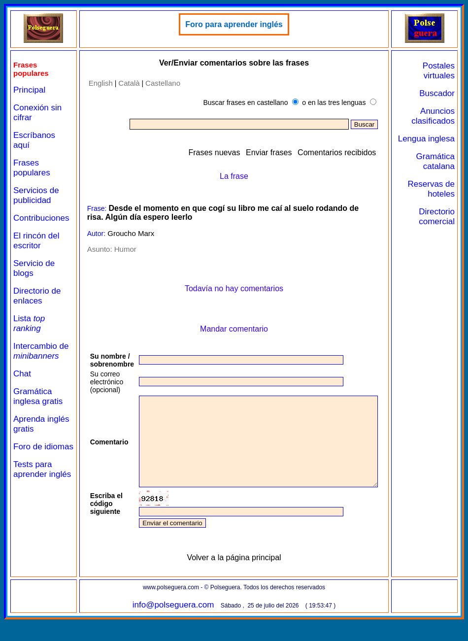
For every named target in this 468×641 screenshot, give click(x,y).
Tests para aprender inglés (32, 484)
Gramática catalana (439, 171)
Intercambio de (40, 351)
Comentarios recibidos (358, 152)
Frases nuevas (235, 152)
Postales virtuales (443, 70)
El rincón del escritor (36, 240)
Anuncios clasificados (437, 116)
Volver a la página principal (242, 575)
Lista (29, 323)
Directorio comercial (441, 226)
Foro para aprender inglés (242, 24)
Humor (120, 249)
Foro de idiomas (27, 451)
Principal (29, 90)
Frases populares (31, 167)
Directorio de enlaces (37, 295)
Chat (22, 373)
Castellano (158, 83)
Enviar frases (290, 152)
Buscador (441, 93)
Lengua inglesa (445, 143)
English (96, 83)
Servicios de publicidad (36, 195)
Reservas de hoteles (439, 198)
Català (124, 83)
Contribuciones (41, 218)
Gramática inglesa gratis (38, 396)
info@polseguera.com (181, 622)
